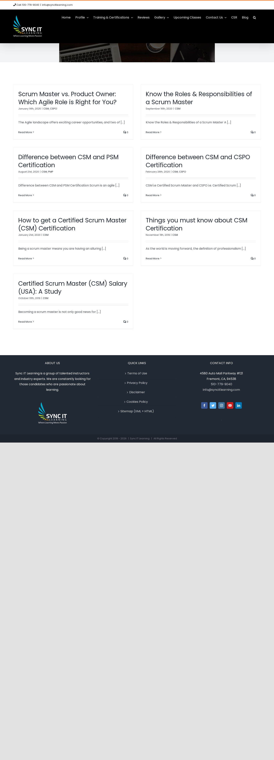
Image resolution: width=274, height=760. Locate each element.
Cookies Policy (137, 402)
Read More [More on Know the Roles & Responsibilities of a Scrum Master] (152, 132)
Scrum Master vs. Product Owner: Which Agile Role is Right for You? (67, 98)
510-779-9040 (221, 384)
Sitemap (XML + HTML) (137, 411)
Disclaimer (137, 392)
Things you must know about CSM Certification (196, 224)
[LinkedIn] (238, 405)
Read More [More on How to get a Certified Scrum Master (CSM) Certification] (25, 258)
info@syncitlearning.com (57, 5)
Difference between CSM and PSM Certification (68, 161)
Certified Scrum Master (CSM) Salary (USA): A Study (72, 287)
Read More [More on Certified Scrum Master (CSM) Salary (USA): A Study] (25, 322)
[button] (254, 18)
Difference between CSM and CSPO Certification (198, 161)
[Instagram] (221, 405)
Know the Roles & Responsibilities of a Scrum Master (199, 98)
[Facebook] (204, 405)
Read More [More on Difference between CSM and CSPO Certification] (152, 195)
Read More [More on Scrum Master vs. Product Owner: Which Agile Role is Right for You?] (25, 132)
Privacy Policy (137, 383)
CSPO (53, 108)
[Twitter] (213, 405)
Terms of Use (137, 373)
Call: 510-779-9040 (27, 5)
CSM (46, 108)
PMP (50, 171)
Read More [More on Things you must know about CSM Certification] (152, 258)
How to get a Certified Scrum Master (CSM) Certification (72, 224)
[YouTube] (230, 405)
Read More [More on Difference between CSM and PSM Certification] (25, 195)
